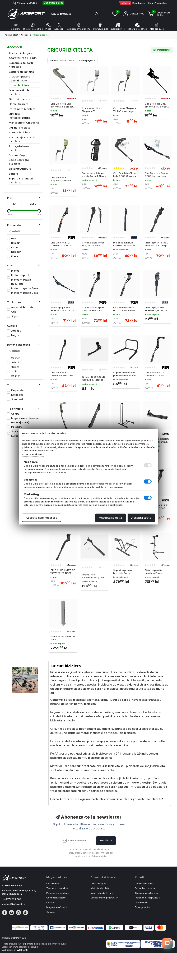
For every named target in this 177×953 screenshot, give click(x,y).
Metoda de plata (100, 888)
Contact (50, 902)
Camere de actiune (21, 71)
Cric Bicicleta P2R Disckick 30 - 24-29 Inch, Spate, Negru (156, 374)
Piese (48, 26)
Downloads (141, 902)
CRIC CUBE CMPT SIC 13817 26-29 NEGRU (62, 571)
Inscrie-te (106, 840)
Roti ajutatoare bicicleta (19, 148)
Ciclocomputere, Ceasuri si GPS (20, 78)
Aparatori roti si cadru (23, 58)
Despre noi (52, 883)
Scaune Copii (17, 155)
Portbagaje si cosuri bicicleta (22, 139)
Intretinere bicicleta (22, 109)
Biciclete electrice (33, 26)
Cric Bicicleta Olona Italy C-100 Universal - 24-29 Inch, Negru (125, 175)
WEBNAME (22, 950)
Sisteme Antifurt (20, 168)
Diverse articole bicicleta (19, 92)
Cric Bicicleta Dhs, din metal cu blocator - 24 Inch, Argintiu (63, 105)
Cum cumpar (98, 883)
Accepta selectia (110, 517)
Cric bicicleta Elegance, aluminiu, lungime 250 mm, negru (61, 179)
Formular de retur (145, 888)
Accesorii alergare (21, 53)
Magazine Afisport (56, 907)
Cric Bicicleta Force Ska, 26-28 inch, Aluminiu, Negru (93, 244)
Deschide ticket (53, 2)
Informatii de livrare (102, 893)
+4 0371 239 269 (25, 2)
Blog (150, 3)
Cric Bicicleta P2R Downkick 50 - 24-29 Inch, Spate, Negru (62, 374)
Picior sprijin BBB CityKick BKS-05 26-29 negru (124, 244)
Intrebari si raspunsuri (147, 897)
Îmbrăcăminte (100, 26)
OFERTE (126, 3)
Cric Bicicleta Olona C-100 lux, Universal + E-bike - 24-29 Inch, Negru (157, 175)
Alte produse (157, 26)
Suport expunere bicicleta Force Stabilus (122, 572)
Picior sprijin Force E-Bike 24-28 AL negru (157, 244)
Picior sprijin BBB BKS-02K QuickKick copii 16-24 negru (156, 309)
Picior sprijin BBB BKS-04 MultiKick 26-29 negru (62, 309)
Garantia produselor (146, 893)
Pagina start (11, 35)
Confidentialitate (56, 897)
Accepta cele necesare (41, 517)
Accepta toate (141, 517)
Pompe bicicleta (19, 132)
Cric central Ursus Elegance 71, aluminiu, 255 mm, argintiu (92, 110)
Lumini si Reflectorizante (19, 115)
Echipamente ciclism (78, 26)
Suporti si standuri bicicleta (21, 180)
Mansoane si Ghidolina (24, 122)
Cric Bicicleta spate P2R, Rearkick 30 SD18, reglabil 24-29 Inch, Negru (93, 309)
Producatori (161, 3)
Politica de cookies (57, 893)
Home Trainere (19, 104)
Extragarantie (142, 907)
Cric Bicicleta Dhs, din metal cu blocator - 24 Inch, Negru (157, 105)
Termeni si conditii (57, 888)
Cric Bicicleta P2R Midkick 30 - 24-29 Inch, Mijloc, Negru (61, 244)
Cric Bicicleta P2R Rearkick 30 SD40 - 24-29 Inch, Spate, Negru (124, 309)
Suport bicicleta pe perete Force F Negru (94, 174)
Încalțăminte (118, 26)
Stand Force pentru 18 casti (63, 638)
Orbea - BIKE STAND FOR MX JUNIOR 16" (93, 378)
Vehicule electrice (137, 26)
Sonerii (13, 173)
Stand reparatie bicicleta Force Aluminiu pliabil (154, 572)
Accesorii (59, 26)
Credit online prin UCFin (104, 897)
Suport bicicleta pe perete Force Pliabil (124, 374)
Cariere (50, 912)
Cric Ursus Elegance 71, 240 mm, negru (124, 110)
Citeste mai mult (33, 454)
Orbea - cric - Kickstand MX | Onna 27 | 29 (94, 576)
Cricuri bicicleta (19, 85)
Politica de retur (144, 883)
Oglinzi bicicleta (19, 127)
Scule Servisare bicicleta (19, 161)
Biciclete (16, 26)
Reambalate (138, 3)
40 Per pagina (86, 60)
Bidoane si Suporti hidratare (21, 65)
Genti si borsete (19, 99)
